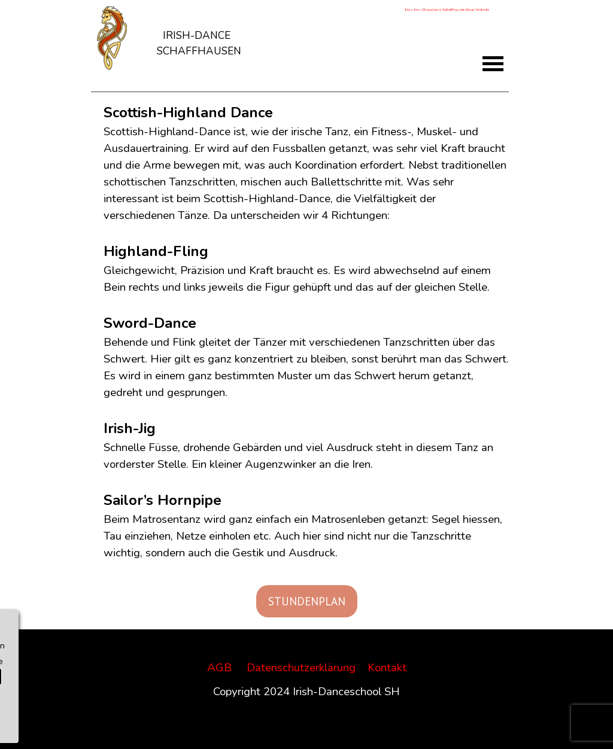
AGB (219, 667)
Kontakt (387, 667)
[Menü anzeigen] (493, 64)
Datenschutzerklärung (301, 667)
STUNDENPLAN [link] (306, 601)
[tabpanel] (199, 35)
